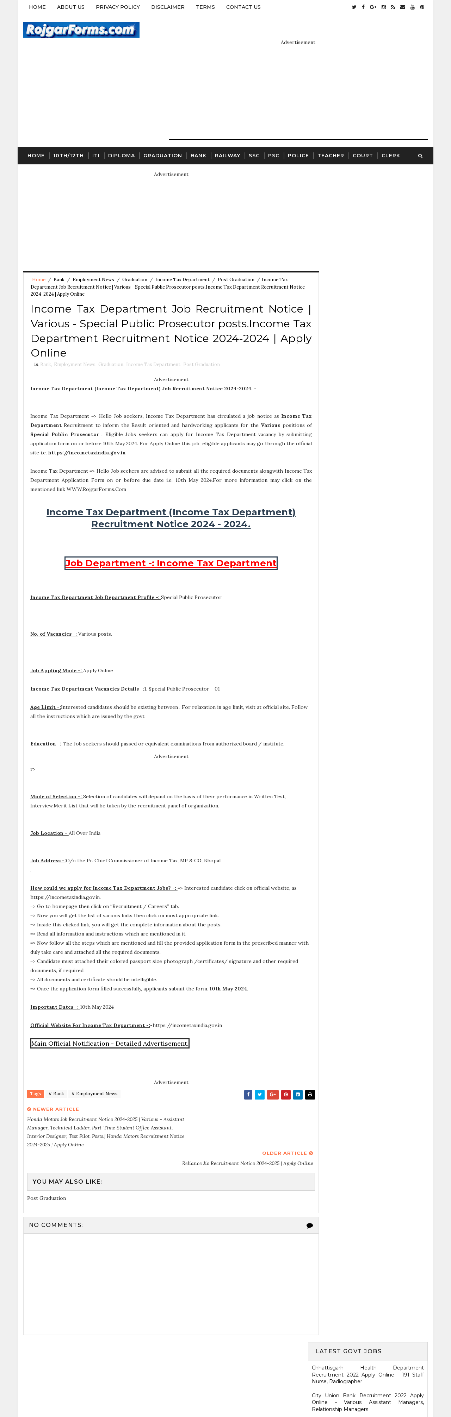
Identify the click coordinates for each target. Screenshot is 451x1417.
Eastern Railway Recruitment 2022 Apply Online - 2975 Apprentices (368, 288)
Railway (227, 139)
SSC (253, 139)
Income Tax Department (182, 264)
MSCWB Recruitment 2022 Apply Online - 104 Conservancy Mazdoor (368, 308)
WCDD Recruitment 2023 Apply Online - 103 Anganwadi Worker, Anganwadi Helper (368, 1028)
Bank (198, 139)
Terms (205, 7)
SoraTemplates (194, 1394)
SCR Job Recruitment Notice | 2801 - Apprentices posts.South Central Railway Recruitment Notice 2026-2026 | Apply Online (368, 889)
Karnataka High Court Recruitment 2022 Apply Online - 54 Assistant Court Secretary (368, 522)
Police (298, 139)
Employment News (93, 264)
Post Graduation (235, 264)
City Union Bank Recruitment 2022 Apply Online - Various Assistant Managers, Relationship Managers (368, 216)
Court (362, 139)
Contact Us (243, 7)
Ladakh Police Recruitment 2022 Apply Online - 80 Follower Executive (368, 612)
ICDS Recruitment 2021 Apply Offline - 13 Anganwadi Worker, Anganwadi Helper (368, 919)
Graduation (162, 139)
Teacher (330, 139)
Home (37, 7)
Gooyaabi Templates (279, 1394)
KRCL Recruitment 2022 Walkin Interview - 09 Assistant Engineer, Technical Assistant (368, 543)
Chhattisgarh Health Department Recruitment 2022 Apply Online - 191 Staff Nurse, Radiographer (368, 188)
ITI (95, 139)
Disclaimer (167, 7)
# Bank (56, 1081)
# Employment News (94, 1081)
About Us (70, 7)
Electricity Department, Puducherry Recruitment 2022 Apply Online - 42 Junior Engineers (368, 264)
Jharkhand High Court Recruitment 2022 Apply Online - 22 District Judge (368, 371)
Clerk (390, 139)
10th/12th (68, 139)
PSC (273, 139)
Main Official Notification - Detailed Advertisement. (110, 1031)
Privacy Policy (117, 7)
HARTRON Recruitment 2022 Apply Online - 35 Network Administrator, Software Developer (368, 567)
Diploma (121, 139)
